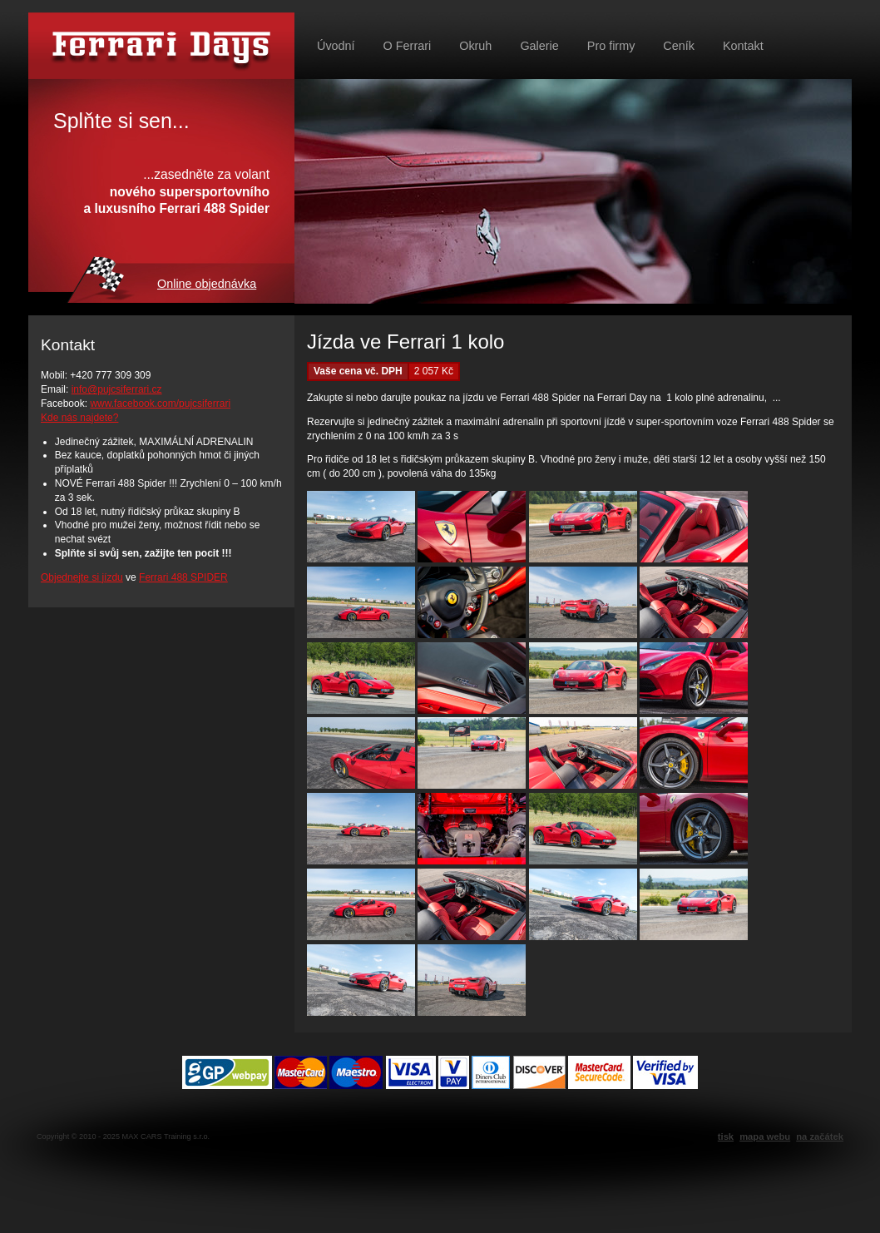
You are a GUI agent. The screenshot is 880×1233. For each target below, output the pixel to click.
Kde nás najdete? (79, 417)
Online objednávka (206, 283)
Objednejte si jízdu (82, 577)
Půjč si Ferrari (161, 45)
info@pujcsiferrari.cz (117, 389)
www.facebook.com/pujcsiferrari (160, 403)
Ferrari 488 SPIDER (183, 577)
